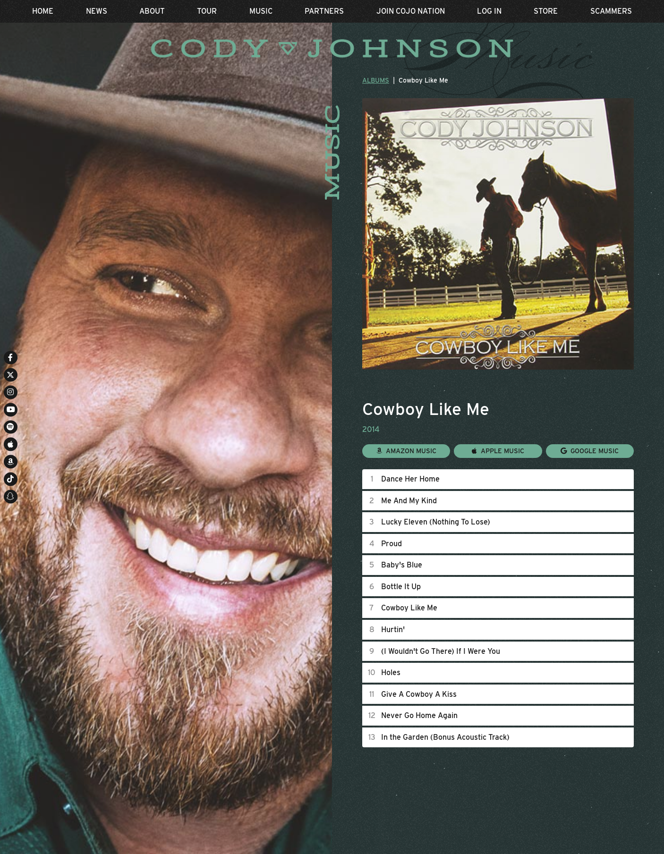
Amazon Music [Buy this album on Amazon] (406, 450)
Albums (375, 80)
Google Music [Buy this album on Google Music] (590, 450)
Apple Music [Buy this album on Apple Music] (498, 450)
